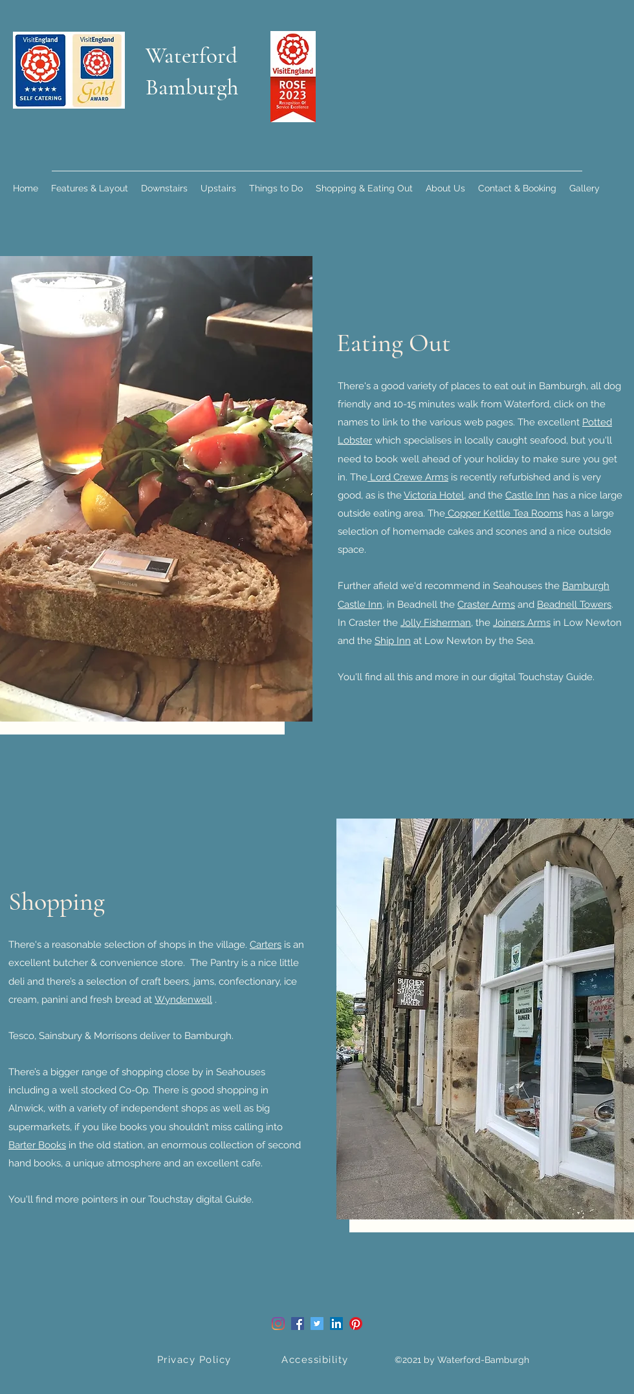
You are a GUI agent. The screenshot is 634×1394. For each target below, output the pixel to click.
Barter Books (37, 1145)
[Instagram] (278, 1323)
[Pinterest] (355, 1323)
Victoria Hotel (434, 495)
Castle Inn (527, 495)
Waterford (191, 55)
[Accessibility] (316, 1360)
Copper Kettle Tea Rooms (504, 513)
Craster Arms (486, 604)
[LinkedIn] (336, 1323)
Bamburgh (192, 87)
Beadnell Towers (574, 604)
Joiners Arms (522, 622)
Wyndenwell (183, 999)
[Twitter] (317, 1323)
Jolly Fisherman (435, 622)
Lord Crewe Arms (407, 477)
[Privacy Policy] (195, 1359)
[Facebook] (297, 1323)
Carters (265, 944)
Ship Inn (393, 641)
